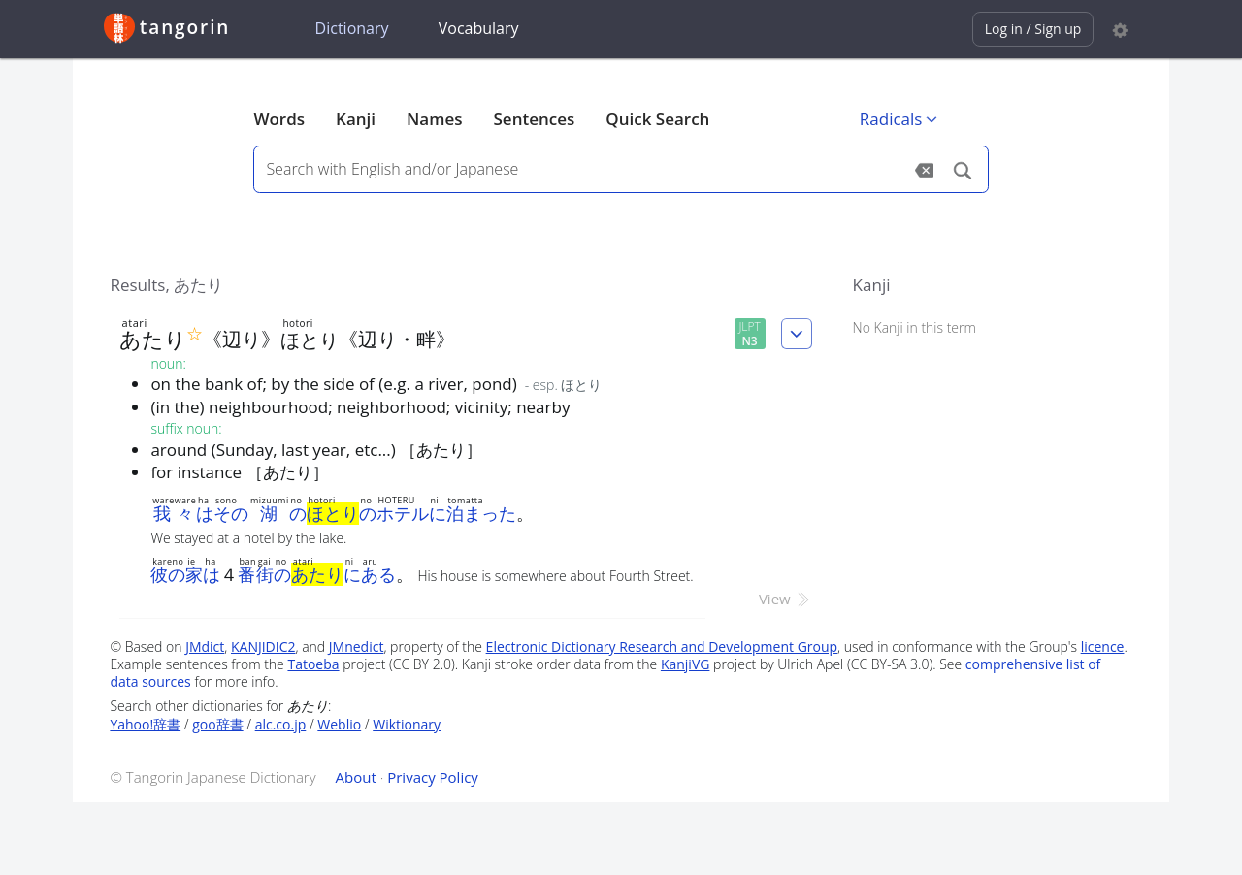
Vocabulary (479, 28)
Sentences (534, 119)
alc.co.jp (281, 724)
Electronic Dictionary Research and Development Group (662, 646)
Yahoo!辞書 (145, 724)
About (356, 777)
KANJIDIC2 (263, 646)
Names (434, 119)
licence (1103, 646)
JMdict (204, 646)
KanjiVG (685, 664)
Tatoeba (313, 664)
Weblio (339, 724)
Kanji (356, 119)
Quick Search (657, 119)
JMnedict (356, 646)
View (785, 598)
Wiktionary (407, 724)
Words (279, 119)
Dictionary (352, 28)
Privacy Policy (432, 777)
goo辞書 (217, 724)
